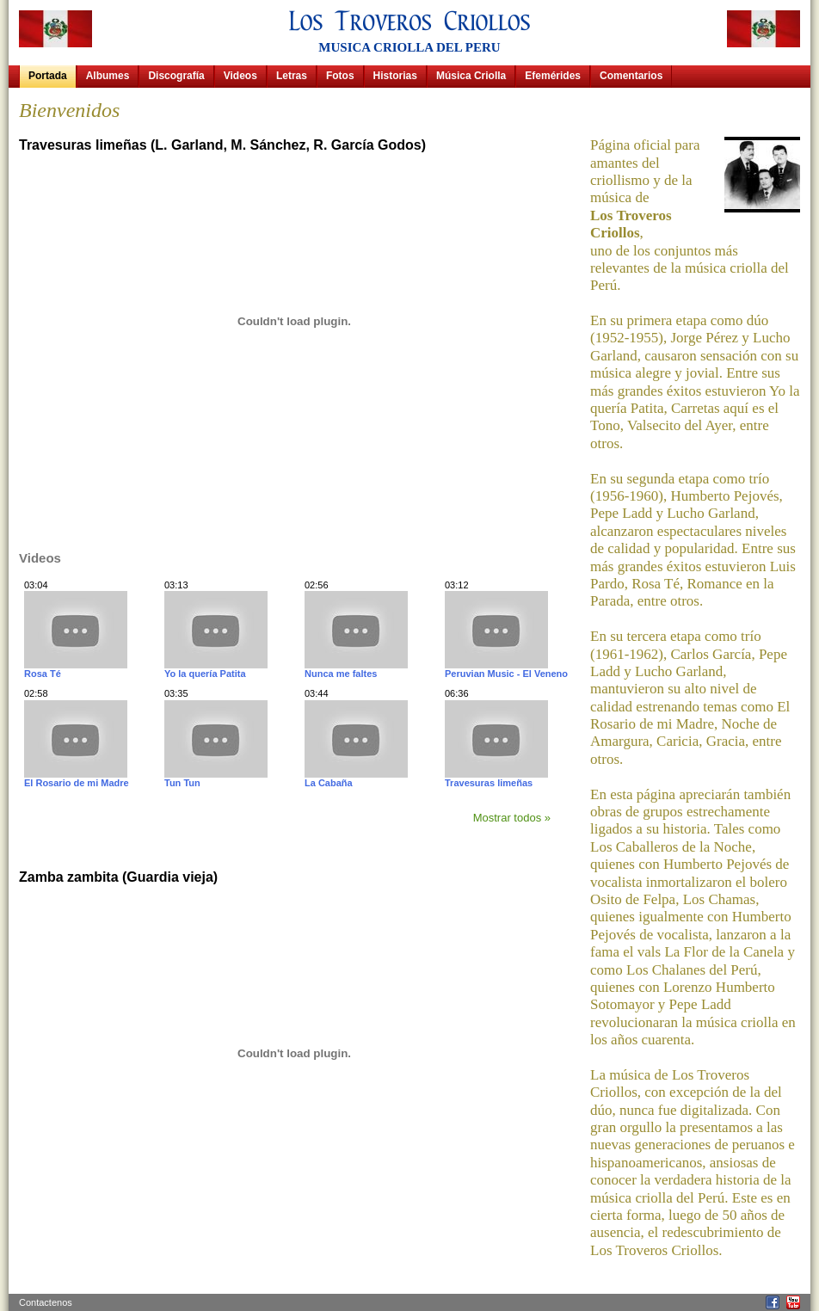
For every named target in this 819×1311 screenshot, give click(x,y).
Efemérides (553, 76)
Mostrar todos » (512, 817)
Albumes (108, 76)
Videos (240, 76)
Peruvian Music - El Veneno (506, 673)
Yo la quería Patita (205, 673)
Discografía (176, 76)
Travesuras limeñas (489, 783)
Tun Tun (182, 783)
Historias (395, 76)
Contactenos (45, 1302)
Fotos (340, 76)
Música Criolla (471, 76)
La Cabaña (329, 783)
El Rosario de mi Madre (76, 783)
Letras (291, 76)
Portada (47, 76)
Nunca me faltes (341, 673)
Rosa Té (42, 673)
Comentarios (631, 76)
